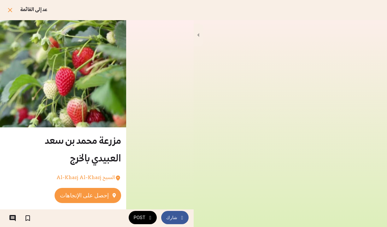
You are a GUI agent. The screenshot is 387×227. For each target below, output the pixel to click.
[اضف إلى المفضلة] (27, 218)
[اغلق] (10, 10)
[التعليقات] (12, 218)
